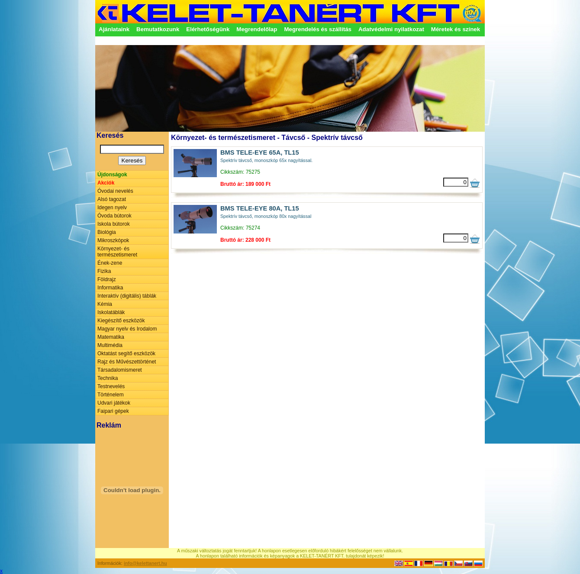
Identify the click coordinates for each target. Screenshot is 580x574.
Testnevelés (111, 386)
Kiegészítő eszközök (121, 321)
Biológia (106, 232)
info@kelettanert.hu (145, 563)
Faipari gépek (113, 411)
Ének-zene (109, 263)
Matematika (110, 337)
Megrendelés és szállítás (317, 29)
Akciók (105, 183)
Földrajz (106, 279)
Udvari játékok (113, 403)
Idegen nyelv (112, 207)
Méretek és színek (455, 29)
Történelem (110, 395)
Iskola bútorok (113, 224)
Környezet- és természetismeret (117, 252)
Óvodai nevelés (115, 191)
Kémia (104, 304)
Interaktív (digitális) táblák (126, 296)
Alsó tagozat (111, 199)
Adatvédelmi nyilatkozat (391, 29)
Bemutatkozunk (157, 29)
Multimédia (109, 345)
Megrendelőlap (256, 29)
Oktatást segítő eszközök (126, 353)
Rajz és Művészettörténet (126, 362)
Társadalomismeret (119, 370)
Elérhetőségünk (207, 29)
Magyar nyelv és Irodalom (127, 329)
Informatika (110, 288)
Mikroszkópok (113, 240)
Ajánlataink (114, 29)
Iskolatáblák (111, 312)
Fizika (104, 271)
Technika (107, 378)
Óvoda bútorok (114, 216)
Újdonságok (112, 175)
